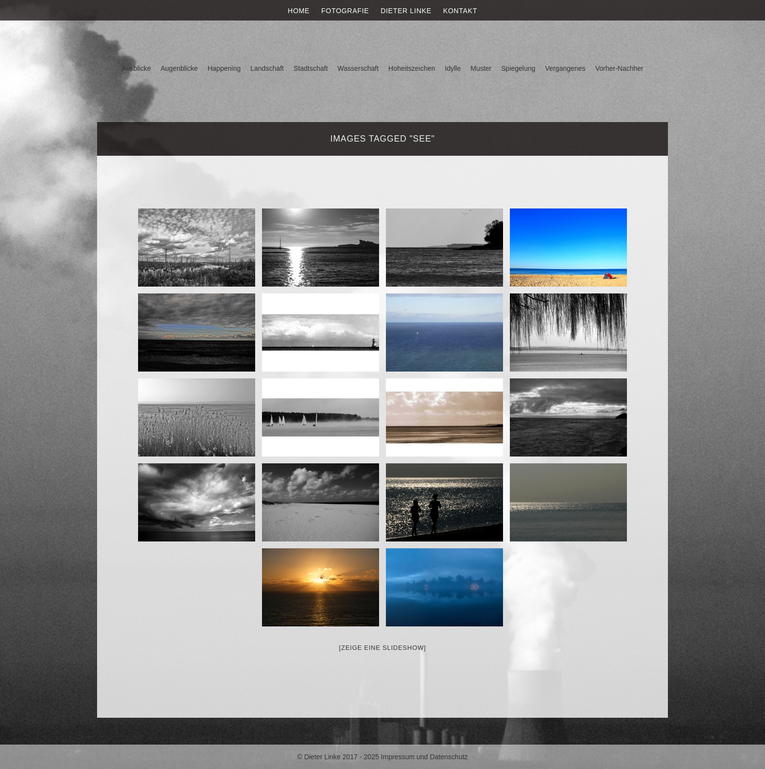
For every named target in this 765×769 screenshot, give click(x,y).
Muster (480, 68)
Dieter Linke (406, 11)
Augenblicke (179, 68)
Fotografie (345, 11)
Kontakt (460, 11)
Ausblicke (136, 68)
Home (299, 11)
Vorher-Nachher (619, 68)
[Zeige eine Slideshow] (382, 647)
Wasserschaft (358, 68)
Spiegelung (518, 68)
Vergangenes (565, 68)
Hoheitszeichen (411, 68)
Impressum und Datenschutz (424, 757)
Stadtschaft (311, 68)
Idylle (453, 68)
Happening (224, 68)
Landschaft (267, 68)
